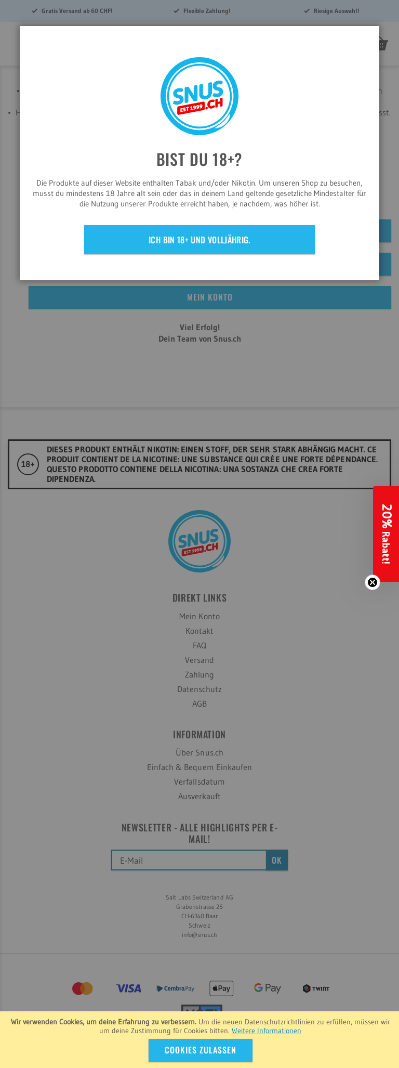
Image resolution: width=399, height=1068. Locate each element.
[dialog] (199, 534)
